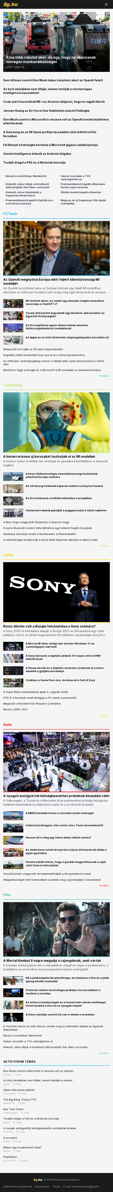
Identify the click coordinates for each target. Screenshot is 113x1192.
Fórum (56, 1186)
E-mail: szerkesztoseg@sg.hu (81, 1186)
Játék (8, 555)
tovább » (104, 375)
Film (7, 895)
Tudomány (12, 385)
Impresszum (42, 1186)
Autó (7, 725)
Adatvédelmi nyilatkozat (17, 1186)
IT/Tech (10, 214)
